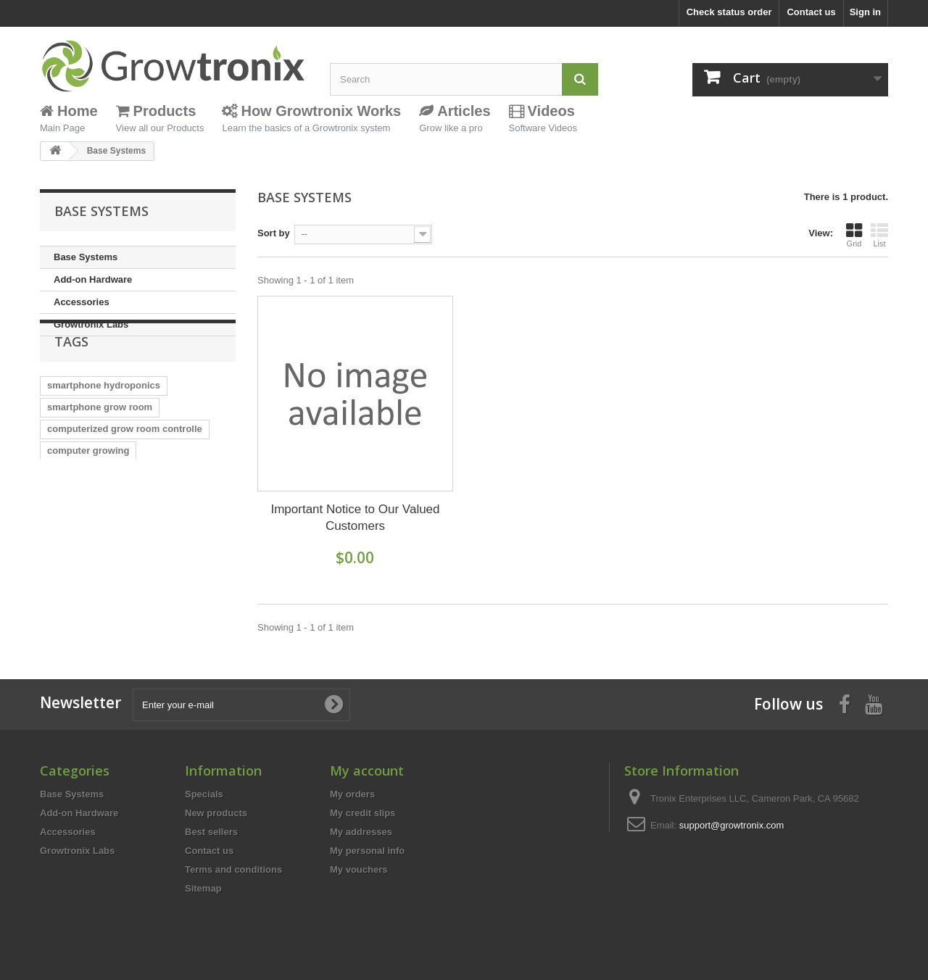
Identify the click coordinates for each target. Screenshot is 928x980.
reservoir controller (90, 554)
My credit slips (362, 812)
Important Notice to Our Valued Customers (354, 517)
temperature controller (97, 532)
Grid (854, 235)
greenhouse (191, 532)
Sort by (273, 233)
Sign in (865, 12)
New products (216, 812)
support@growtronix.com (731, 825)
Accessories (81, 301)
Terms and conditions (233, 869)
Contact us (811, 12)
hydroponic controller (95, 597)
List (879, 235)
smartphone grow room (99, 445)
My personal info (367, 850)
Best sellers (211, 831)
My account (367, 770)
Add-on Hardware (93, 279)
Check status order (729, 12)
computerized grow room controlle (124, 467)
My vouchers (358, 869)
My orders (352, 794)
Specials (204, 794)
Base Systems (85, 257)
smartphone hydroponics (103, 423)
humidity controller (90, 510)
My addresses (361, 831)
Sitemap (203, 888)
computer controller (91, 575)
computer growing (88, 488)
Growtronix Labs (91, 324)
